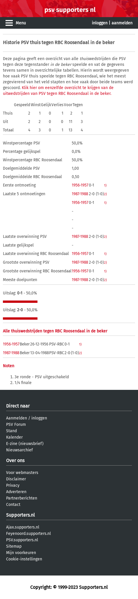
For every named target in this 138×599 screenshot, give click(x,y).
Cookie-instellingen (24, 559)
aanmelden (122, 23)
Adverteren (16, 491)
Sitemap (13, 546)
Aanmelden (16, 418)
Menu (21, 23)
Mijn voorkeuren (21, 552)
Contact (13, 504)
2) (105, 194)
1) (105, 185)
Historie (11, 42)
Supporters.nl (20, 515)
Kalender (14, 437)
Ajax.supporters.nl (22, 527)
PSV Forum (16, 424)
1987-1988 (80, 193)
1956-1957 (80, 185)
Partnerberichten (21, 498)
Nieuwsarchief (19, 450)
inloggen (99, 23)
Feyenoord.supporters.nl (28, 533)
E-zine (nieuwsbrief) (25, 443)
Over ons (15, 460)
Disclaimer (16, 479)
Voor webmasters (22, 472)
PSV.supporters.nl (22, 540)
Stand (11, 430)
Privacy (12, 485)
